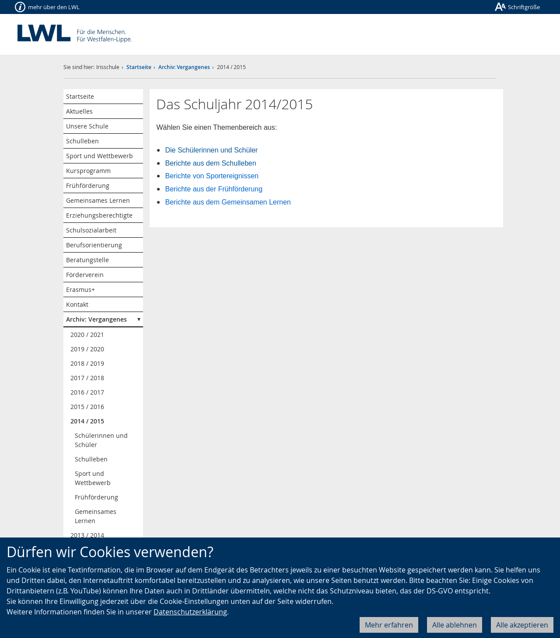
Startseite (138, 67)
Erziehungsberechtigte (99, 215)
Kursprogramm (88, 170)
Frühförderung (87, 185)
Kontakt (77, 304)
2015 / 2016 (87, 406)
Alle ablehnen (454, 625)
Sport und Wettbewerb (99, 156)
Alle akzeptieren (522, 625)
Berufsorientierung (94, 245)
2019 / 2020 (87, 349)
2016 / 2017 (87, 392)
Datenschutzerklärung (190, 612)
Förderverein (85, 274)
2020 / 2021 (87, 334)
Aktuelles (79, 111)
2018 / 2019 (87, 363)
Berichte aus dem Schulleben (210, 163)
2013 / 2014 (87, 535)
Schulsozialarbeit (91, 230)
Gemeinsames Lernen (98, 200)
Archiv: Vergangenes (184, 67)
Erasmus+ (80, 289)
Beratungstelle (87, 260)
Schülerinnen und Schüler (101, 440)
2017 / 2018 (87, 378)
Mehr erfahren (389, 625)
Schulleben (82, 141)
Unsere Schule (87, 126)
